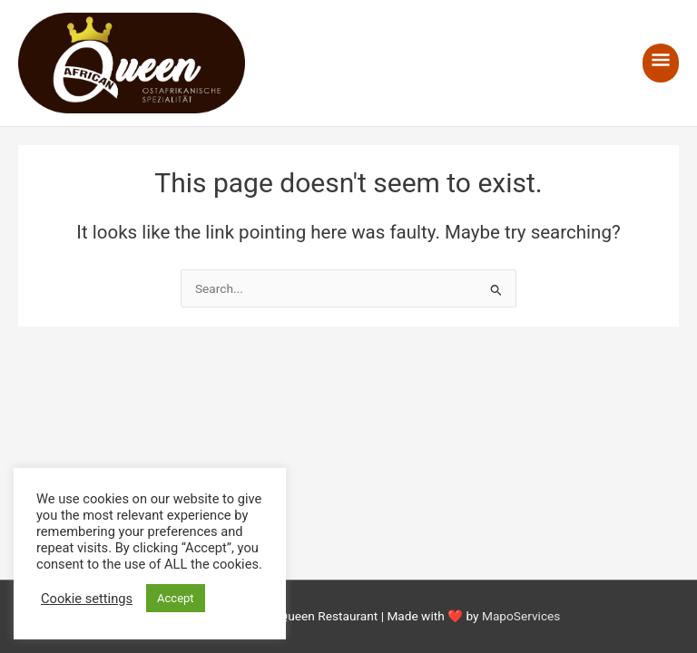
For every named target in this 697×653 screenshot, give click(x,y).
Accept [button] (175, 598)
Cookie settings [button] (87, 598)
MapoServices (521, 616)
